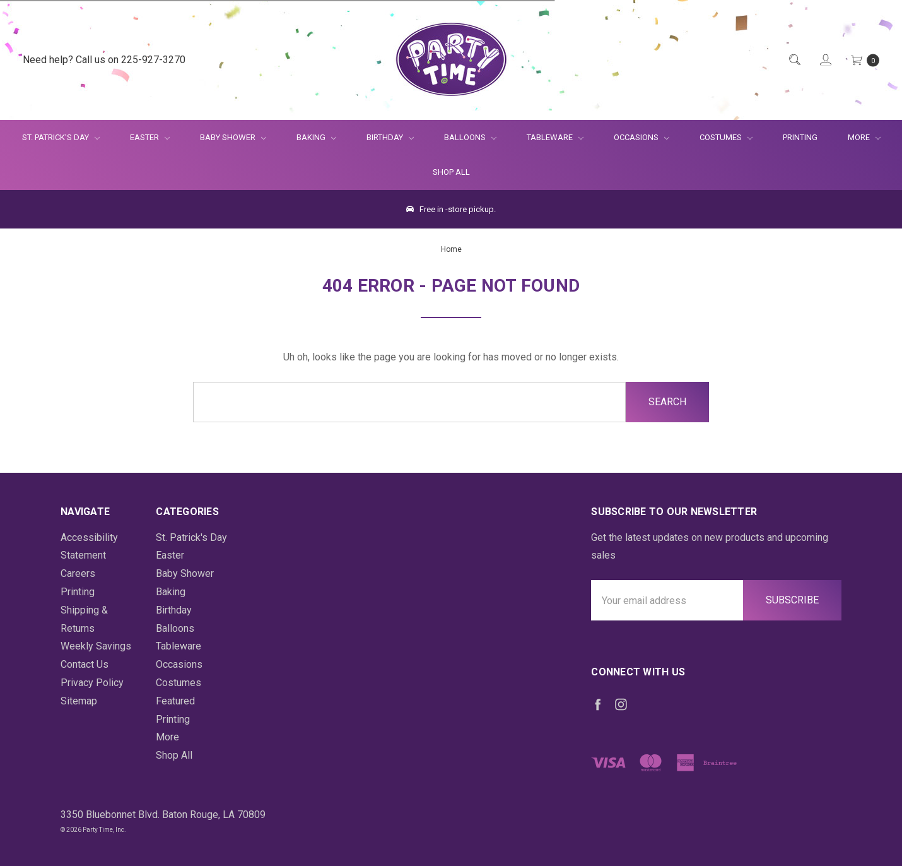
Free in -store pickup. (451, 209)
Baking (316, 137)
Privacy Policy (92, 683)
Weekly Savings (96, 646)
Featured (175, 701)
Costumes (726, 137)
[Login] (825, 60)
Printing (800, 137)
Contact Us (84, 664)
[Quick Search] (794, 60)
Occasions (641, 137)
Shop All (451, 172)
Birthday (390, 137)
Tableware (555, 137)
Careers (78, 573)
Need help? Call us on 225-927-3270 (104, 60)
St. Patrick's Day (61, 137)
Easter (150, 137)
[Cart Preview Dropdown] (864, 60)
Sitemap (79, 701)
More (857, 137)
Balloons (470, 137)
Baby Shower (233, 137)
